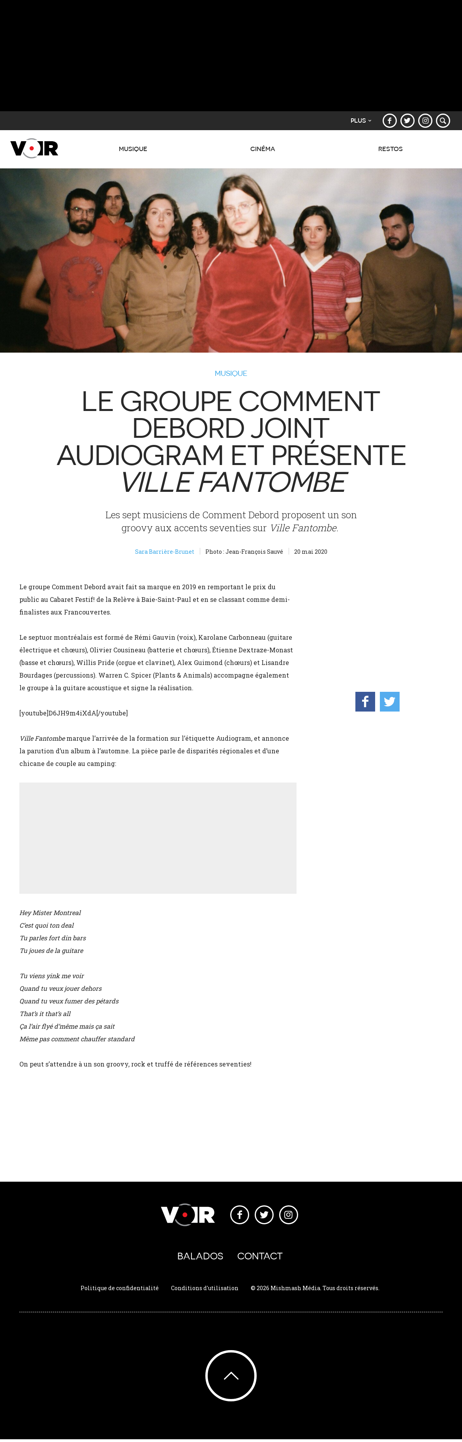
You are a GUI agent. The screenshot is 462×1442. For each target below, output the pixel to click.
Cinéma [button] (261, 153)
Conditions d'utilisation (205, 1290)
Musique (231, 373)
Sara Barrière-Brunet (164, 551)
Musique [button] (131, 153)
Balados (200, 1257)
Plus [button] (359, 120)
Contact (260, 1257)
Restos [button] (390, 153)
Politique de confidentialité (120, 1290)
